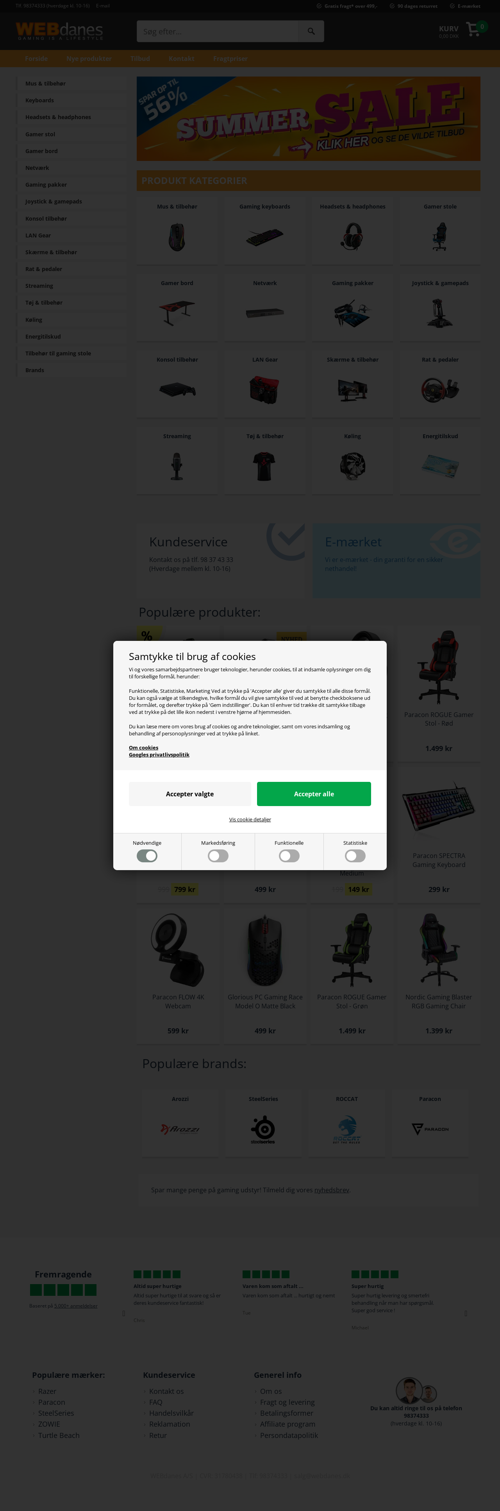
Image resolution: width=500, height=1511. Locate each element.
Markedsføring (218, 850)
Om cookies (143, 747)
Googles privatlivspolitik (159, 754)
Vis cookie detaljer (250, 819)
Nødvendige (147, 850)
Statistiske (355, 850)
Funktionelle (289, 850)
